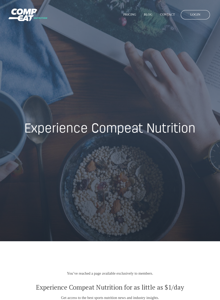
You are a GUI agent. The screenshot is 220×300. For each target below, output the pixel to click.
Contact (167, 14)
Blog (148, 14)
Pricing (129, 14)
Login (195, 14)
